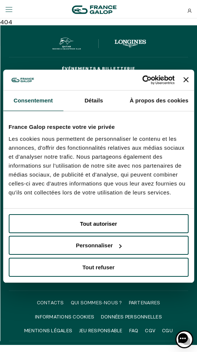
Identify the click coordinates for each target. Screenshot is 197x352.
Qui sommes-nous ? (96, 302)
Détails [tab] (94, 100)
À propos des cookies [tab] (159, 100)
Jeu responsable (101, 330)
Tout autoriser (98, 224)
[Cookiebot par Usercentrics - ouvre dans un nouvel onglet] (142, 80)
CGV (150, 330)
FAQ (134, 330)
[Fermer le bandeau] (185, 79)
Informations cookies (64, 316)
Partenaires (145, 302)
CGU (167, 330)
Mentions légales (48, 330)
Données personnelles (131, 316)
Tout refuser (98, 267)
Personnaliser (99, 245)
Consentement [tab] (33, 100)
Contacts (50, 302)
